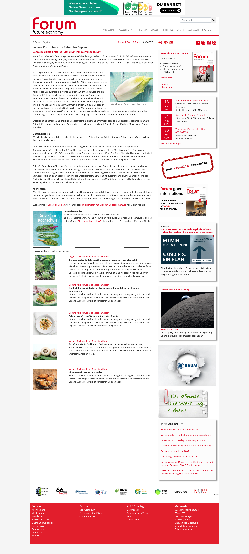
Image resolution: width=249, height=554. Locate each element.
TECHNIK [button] (142, 29)
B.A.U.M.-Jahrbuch (183, 519)
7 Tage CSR (180, 513)
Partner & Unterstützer (90, 513)
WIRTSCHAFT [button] (109, 29)
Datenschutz (38, 529)
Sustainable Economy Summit (190, 115)
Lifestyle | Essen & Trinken (129, 42)
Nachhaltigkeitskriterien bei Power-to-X (180, 456)
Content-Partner (87, 516)
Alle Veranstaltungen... (172, 143)
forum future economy (186, 526)
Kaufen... (165, 84)
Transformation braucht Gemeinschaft (180, 429)
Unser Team (133, 519)
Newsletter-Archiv (40, 519)
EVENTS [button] (181, 29)
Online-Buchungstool (42, 522)
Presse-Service (39, 526)
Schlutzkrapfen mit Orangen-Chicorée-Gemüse (103, 204)
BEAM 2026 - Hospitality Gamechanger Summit (184, 440)
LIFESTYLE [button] (168, 29)
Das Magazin (133, 509)
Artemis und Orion (170, 329)
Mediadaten (38, 513)
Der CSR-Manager (183, 516)
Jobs (129, 516)
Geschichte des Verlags (138, 513)
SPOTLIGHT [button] (208, 29)
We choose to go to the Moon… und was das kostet (186, 434)
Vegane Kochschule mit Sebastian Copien (89, 256)
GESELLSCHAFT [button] (126, 29)
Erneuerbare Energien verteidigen (191, 100)
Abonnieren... (167, 87)
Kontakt (36, 535)
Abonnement (38, 509)
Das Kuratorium (87, 509)
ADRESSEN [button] (193, 29)
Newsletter (37, 516)
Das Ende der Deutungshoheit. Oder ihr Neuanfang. (186, 445)
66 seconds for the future (187, 509)
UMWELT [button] (155, 29)
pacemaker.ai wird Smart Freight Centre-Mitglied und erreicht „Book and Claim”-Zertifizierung (187, 463)
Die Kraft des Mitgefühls (186, 522)
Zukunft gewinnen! (184, 529)
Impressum (37, 532)
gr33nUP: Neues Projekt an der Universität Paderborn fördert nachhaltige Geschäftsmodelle (187, 472)
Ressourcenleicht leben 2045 (175, 451)
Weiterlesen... (167, 77)
